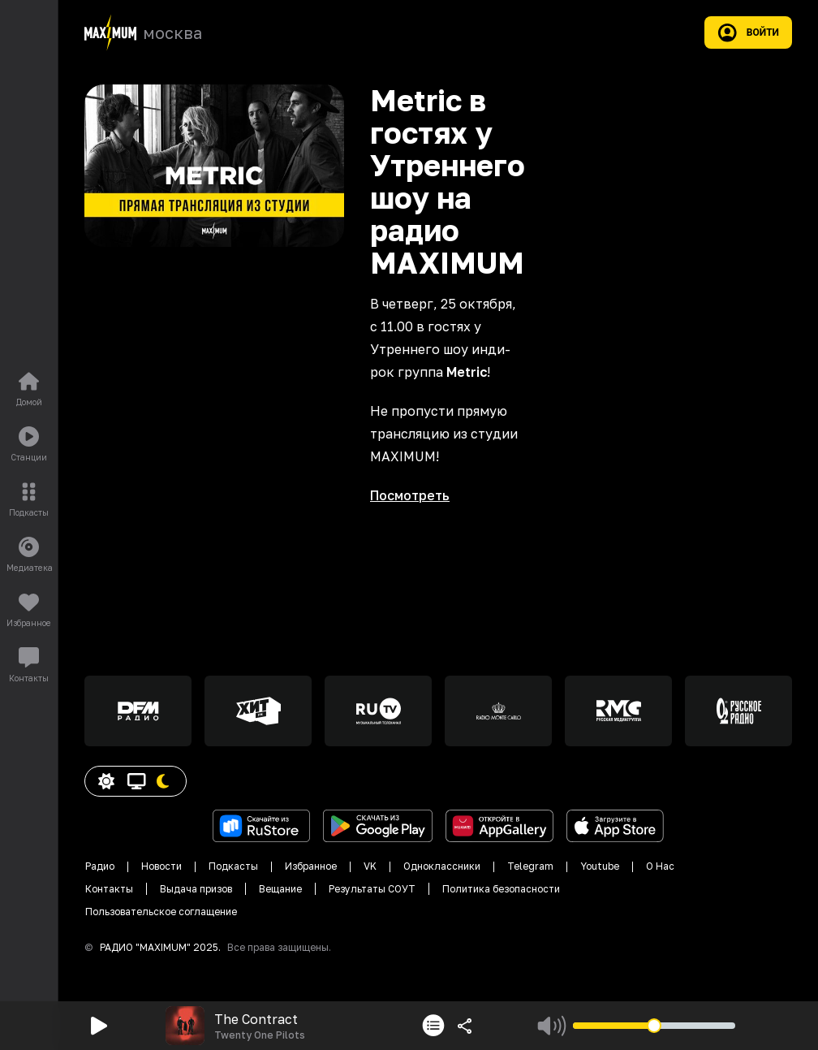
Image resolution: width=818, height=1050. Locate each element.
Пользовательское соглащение (161, 911)
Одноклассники (441, 866)
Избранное (311, 866)
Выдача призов (196, 889)
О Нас (660, 866)
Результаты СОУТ (372, 889)
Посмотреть (410, 495)
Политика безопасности (501, 889)
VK (370, 866)
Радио (99, 866)
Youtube (599, 866)
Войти (748, 32)
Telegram (530, 866)
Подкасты (233, 866)
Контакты (109, 889)
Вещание (280, 889)
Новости (161, 866)
